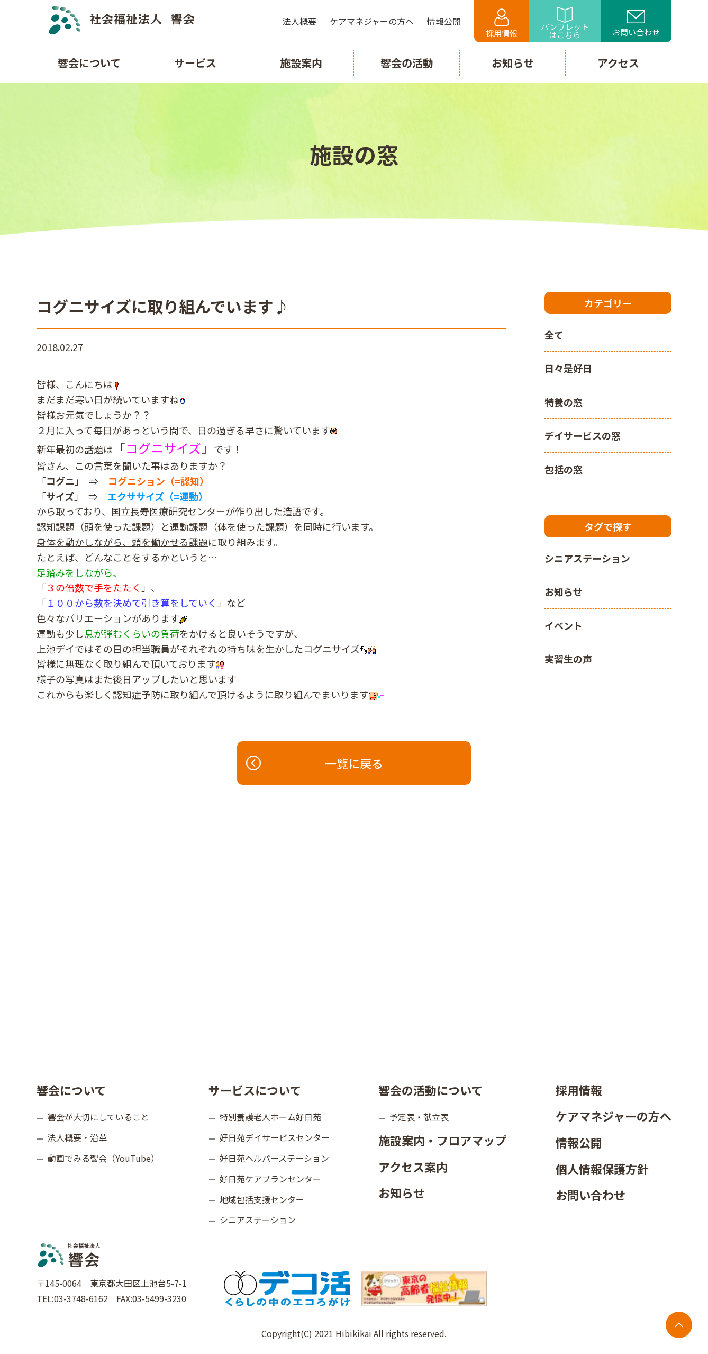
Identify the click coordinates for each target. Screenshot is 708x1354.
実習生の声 (568, 659)
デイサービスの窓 (582, 435)
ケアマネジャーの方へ (613, 1115)
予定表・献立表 (419, 1116)
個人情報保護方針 (602, 1168)
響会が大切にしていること (98, 1116)
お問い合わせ (636, 24)
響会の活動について (430, 1089)
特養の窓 (563, 402)
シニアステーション (587, 558)
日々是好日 (568, 368)
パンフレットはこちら (565, 23)
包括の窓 (563, 469)
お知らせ (563, 591)
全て (554, 335)
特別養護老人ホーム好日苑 (270, 1116)
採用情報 (502, 23)
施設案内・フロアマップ (442, 1140)
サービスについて (254, 1089)
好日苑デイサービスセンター (275, 1137)
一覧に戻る (315, 763)
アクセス (618, 62)
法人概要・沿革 (77, 1137)
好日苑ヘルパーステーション (274, 1158)
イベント (563, 625)
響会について (71, 1089)
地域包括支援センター (262, 1199)
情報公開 (579, 1142)
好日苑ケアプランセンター (270, 1178)
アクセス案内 (413, 1166)
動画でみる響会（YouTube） (103, 1158)
